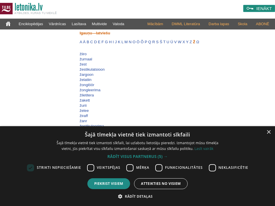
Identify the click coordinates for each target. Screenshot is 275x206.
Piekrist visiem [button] (108, 183)
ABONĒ (262, 24)
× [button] (268, 132)
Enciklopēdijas (31, 24)
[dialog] (137, 166)
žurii (83, 105)
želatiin (86, 80)
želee (84, 110)
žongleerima (90, 90)
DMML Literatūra (186, 24)
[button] (137, 156)
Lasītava (79, 24)
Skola (242, 24)
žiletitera (87, 95)
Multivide (99, 24)
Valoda (118, 24)
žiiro (83, 54)
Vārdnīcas (57, 24)
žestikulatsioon (92, 69)
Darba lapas (219, 24)
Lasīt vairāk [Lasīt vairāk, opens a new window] (204, 148)
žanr (83, 121)
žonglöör (87, 85)
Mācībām (155, 24)
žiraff (84, 116)
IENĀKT (264, 8)
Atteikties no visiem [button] (161, 183)
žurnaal (86, 59)
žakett (85, 100)
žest (83, 64)
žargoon (86, 74)
